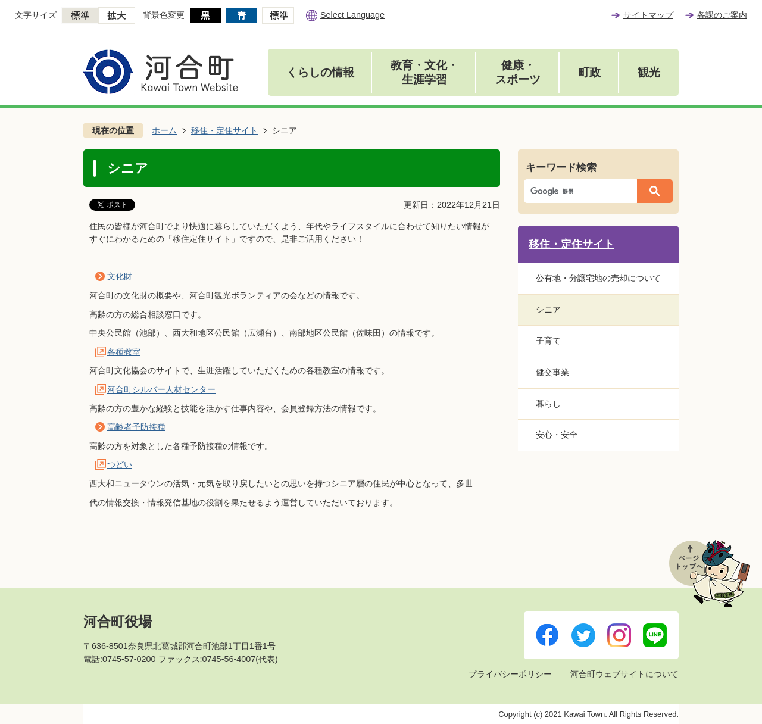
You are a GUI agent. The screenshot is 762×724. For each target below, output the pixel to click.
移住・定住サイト (224, 130)
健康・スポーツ (518, 72)
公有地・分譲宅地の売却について (598, 278)
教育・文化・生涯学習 (424, 72)
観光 (649, 72)
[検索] (583, 191)
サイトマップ (648, 15)
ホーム (164, 130)
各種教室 (123, 352)
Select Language (352, 15)
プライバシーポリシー (510, 674)
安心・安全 (556, 434)
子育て (548, 340)
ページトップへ (709, 573)
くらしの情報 (320, 72)
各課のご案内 (722, 15)
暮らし (548, 403)
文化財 (119, 276)
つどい (119, 464)
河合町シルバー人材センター (161, 389)
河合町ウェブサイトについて (624, 674)
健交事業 (552, 372)
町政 (589, 72)
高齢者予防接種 (136, 427)
